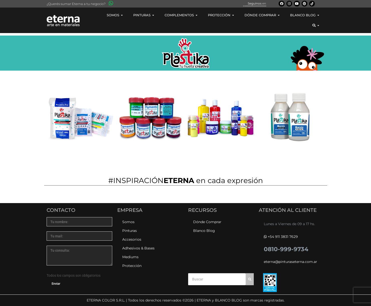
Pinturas (129, 230)
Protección (132, 265)
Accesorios (131, 239)
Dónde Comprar (207, 222)
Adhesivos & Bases (138, 248)
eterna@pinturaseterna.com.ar (290, 261)
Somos (128, 222)
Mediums (130, 257)
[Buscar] (217, 279)
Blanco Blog (204, 230)
